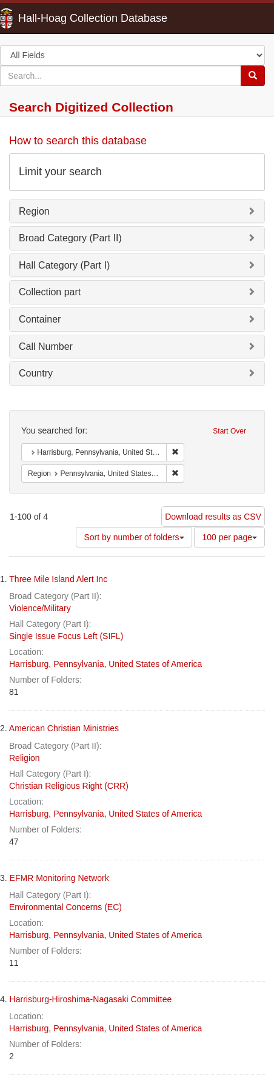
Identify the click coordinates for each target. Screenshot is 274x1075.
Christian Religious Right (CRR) (69, 786)
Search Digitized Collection (91, 107)
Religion (24, 758)
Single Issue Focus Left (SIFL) (66, 636)
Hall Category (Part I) (64, 265)
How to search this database (78, 141)
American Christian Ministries (64, 728)
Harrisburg (28, 664)
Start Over (229, 431)
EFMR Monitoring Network (59, 878)
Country (36, 373)
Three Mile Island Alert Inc (58, 579)
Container (40, 319)
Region (34, 211)
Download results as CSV (213, 516)
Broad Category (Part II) (70, 238)
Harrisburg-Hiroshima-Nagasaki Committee (91, 999)
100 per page (229, 537)
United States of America (155, 664)
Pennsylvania (78, 664)
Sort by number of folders (134, 537)
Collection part (50, 292)
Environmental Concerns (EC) (65, 907)
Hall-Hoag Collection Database (54, 18)
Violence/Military (40, 608)
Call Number (46, 346)
